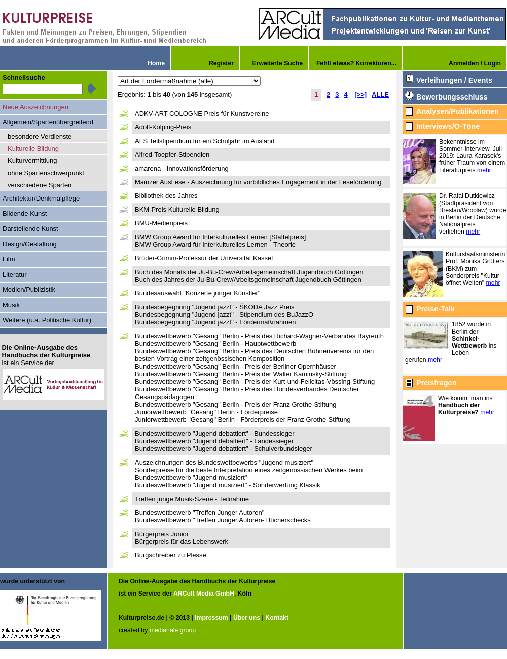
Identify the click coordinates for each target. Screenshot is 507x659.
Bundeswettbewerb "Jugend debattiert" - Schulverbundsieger (223, 448)
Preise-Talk (435, 309)
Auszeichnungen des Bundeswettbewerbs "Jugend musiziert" (224, 462)
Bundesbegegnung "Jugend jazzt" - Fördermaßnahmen (215, 322)
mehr (484, 170)
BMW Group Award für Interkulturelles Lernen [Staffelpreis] (220, 237)
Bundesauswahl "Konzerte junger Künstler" (197, 293)
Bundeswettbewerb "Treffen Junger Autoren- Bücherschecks (223, 520)
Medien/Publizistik (29, 289)
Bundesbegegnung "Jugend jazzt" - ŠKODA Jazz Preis (215, 307)
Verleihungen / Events (454, 80)
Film (9, 259)
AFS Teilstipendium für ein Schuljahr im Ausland (204, 141)
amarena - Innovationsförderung (182, 168)
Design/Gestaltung (30, 244)
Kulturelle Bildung (33, 148)
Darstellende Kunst (30, 229)
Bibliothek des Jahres (166, 196)
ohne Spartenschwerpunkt (46, 173)
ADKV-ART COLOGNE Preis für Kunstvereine (202, 113)
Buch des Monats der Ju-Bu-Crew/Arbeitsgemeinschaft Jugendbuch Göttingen (249, 272)
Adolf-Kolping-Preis (163, 127)
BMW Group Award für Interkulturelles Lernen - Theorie (215, 244)
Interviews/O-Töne (448, 126)
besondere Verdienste (39, 136)
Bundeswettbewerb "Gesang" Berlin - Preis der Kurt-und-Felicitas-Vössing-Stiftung (255, 381)
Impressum (211, 617)
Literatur (15, 274)
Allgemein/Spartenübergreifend (48, 122)
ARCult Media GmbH (203, 593)
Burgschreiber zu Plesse (170, 555)
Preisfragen (436, 383)
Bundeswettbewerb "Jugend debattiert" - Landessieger (214, 441)
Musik (11, 305)
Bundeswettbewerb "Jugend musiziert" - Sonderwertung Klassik (227, 485)
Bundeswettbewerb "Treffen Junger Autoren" (199, 512)
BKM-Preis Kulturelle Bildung (177, 209)
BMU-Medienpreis (161, 223)
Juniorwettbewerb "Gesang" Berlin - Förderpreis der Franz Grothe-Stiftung (243, 419)
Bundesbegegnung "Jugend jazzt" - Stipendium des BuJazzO (224, 314)
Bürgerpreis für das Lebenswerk (181, 541)
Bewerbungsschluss (451, 97)
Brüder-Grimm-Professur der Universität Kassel (204, 258)
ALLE (380, 94)
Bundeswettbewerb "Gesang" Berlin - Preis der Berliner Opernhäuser (235, 366)
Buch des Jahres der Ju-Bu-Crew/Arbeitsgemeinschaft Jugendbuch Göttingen (248, 279)
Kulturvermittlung (32, 160)
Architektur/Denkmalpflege (41, 198)
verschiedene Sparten (39, 185)
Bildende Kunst (25, 213)
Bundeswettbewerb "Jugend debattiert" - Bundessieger (215, 433)
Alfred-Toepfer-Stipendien (172, 154)
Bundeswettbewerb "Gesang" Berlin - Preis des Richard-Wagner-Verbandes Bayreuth (259, 336)
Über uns (246, 617)
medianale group (173, 630)
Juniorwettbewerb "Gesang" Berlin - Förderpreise (206, 412)
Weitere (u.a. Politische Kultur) (47, 320)
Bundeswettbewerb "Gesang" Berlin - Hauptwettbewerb (215, 343)
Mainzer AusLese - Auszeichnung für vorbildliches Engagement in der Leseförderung (258, 182)
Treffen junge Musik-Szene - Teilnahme (192, 499)
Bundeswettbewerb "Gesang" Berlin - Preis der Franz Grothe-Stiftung (236, 404)
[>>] (360, 94)
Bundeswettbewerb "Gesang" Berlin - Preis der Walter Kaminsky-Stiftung (241, 374)
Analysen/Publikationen (457, 111)
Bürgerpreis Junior (162, 534)
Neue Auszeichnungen (35, 107)
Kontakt (276, 617)
